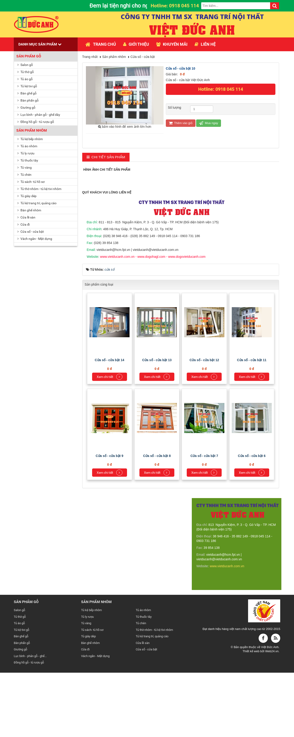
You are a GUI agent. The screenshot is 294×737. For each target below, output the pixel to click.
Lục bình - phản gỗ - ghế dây (38, 114)
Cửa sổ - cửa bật (30, 231)
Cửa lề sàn (26, 217)
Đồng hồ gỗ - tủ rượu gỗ (35, 122)
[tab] (106, 157)
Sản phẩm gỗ (28, 56)
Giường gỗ (26, 107)
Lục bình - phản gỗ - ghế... (30, 720)
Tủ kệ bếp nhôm (30, 139)
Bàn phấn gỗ (28, 100)
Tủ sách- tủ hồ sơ (31, 182)
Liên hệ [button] (205, 44)
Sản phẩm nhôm (31, 130)
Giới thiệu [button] (136, 44)
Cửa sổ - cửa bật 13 (157, 424)
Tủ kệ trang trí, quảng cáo (37, 203)
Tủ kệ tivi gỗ (27, 86)
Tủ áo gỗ (25, 79)
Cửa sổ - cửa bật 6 (252, 520)
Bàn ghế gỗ (27, 93)
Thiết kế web (251, 715)
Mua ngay (208, 123)
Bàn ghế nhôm (29, 210)
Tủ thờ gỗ (25, 72)
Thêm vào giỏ (180, 123)
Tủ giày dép (27, 196)
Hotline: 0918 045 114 (220, 89)
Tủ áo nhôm (27, 146)
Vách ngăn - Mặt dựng (34, 239)
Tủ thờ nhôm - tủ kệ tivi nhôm (39, 189)
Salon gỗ (25, 65)
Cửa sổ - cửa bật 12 (204, 424)
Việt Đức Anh (269, 711)
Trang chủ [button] (100, 44)
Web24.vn (271, 715)
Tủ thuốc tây (27, 160)
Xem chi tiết (109, 441)
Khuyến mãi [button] (171, 44)
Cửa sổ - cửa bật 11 (251, 424)
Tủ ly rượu (25, 153)
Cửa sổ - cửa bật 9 (109, 520)
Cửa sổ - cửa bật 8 (157, 520)
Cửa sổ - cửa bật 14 (109, 424)
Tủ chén (24, 174)
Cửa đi (23, 224)
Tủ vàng (24, 167)
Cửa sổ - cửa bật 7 (204, 520)
